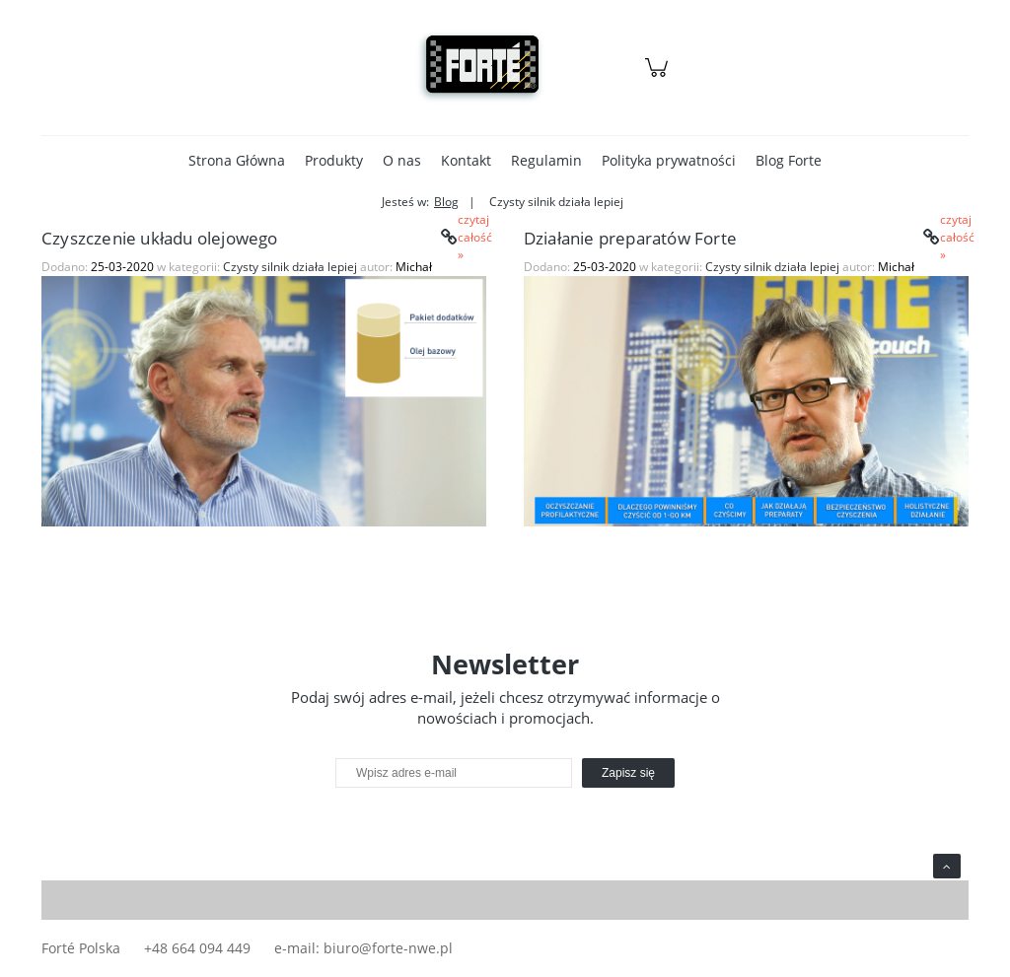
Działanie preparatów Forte (630, 238)
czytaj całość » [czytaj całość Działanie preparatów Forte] (952, 237)
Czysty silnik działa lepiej (290, 266)
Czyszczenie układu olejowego (159, 238)
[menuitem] (236, 160)
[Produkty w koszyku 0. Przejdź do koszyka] (659, 77)
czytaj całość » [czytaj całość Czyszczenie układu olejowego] (469, 237)
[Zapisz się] (628, 773)
